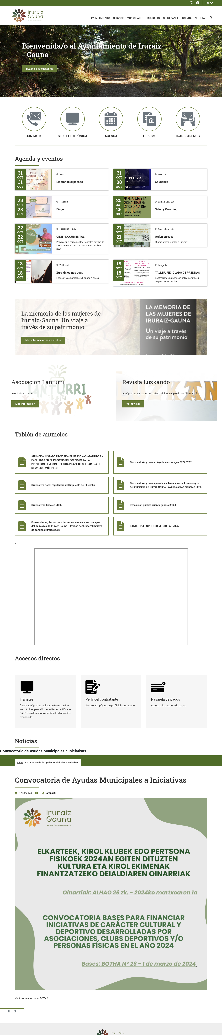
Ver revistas (133, 379)
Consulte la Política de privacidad (70, 1029)
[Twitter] (2, 986)
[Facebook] (8, 986)
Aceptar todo (173, 1025)
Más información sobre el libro (43, 315)
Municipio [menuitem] (153, 18)
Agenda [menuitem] (186, 18)
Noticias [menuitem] (200, 18)
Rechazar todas (194, 1025)
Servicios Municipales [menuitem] (128, 18)
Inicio (20, 738)
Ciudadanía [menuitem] (170, 18)
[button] (16, 36)
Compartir (50, 768)
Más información (25, 379)
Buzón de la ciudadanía (39, 44)
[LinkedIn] (15, 986)
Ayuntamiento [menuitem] (100, 18)
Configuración (155, 1025)
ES (209, 3)
